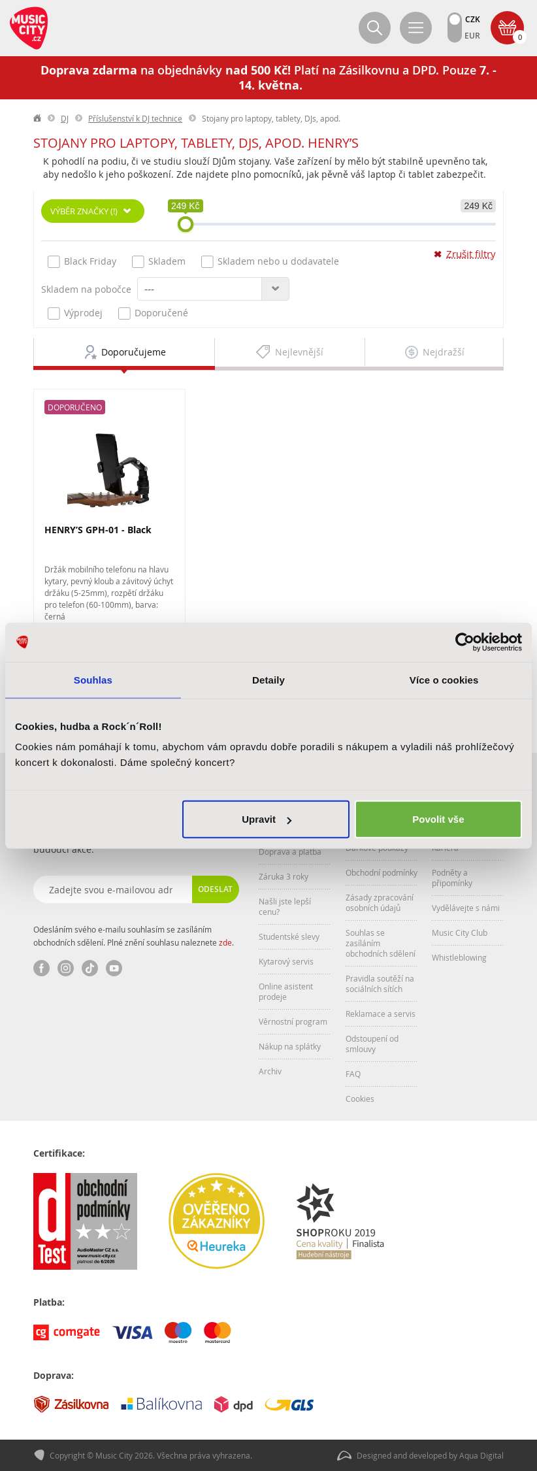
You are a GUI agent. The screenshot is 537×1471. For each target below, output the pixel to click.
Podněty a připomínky (452, 877)
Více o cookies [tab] (444, 679)
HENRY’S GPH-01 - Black (98, 529)
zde (225, 942)
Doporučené (153, 313)
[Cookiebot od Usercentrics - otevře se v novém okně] (465, 642)
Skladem (159, 261)
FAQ (353, 1073)
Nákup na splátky (290, 1046)
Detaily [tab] (268, 679)
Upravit (266, 819)
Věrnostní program (293, 1021)
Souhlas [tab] (93, 679)
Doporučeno (75, 407)
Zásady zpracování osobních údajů (380, 902)
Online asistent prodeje (286, 991)
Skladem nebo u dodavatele (270, 261)
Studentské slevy (289, 936)
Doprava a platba (290, 851)
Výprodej (75, 313)
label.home (37, 118)
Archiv (270, 1071)
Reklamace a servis (380, 1013)
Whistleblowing (459, 957)
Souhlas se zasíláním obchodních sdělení (380, 943)
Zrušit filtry (471, 254)
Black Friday (82, 261)
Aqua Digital (481, 1455)
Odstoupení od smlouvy (372, 1043)
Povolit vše (438, 819)
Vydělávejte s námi (466, 907)
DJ (65, 118)
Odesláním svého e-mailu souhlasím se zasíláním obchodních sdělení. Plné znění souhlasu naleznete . (133, 936)
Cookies (360, 1098)
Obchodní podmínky (381, 872)
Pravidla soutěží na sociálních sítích (380, 983)
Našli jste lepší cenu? (285, 906)
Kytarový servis (286, 961)
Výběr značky (84, 211)
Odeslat (215, 889)
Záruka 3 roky (283, 876)
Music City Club (459, 932)
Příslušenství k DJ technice (135, 118)
